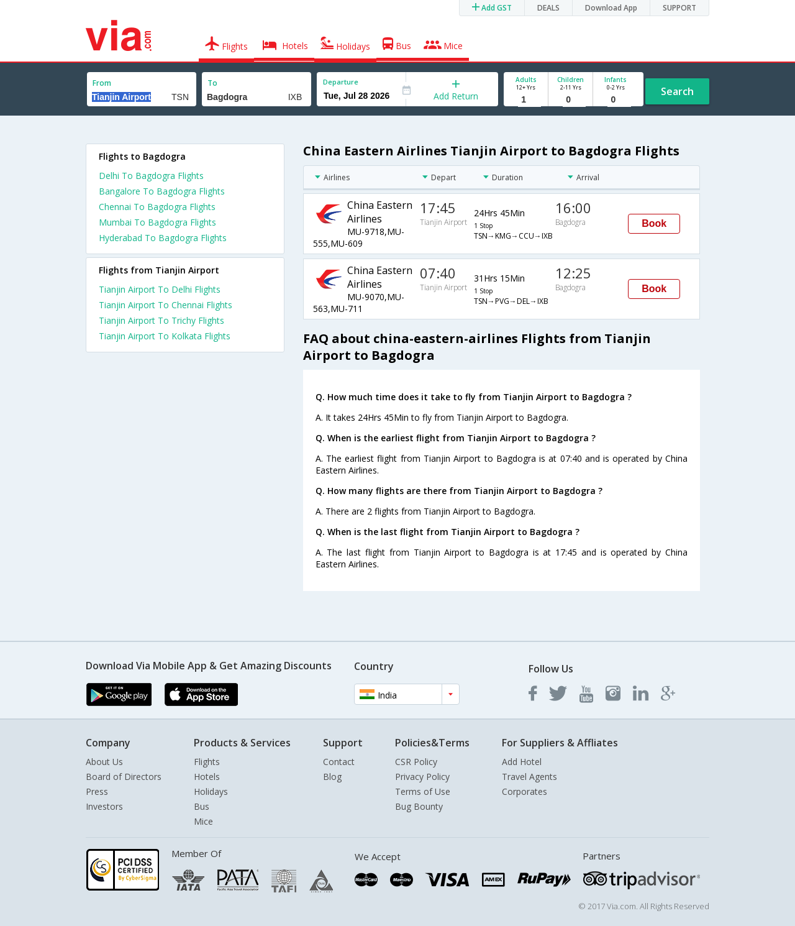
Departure (340, 81)
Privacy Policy (422, 776)
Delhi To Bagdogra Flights (151, 175)
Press (97, 791)
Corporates (524, 791)
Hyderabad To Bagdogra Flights (163, 238)
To (212, 83)
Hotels (207, 776)
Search (677, 91)
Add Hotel (522, 762)
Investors (104, 806)
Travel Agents (529, 776)
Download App (611, 7)
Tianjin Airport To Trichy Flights (161, 320)
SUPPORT (679, 7)
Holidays (211, 791)
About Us (104, 762)
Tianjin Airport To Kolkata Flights (164, 336)
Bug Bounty (419, 806)
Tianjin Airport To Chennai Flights (165, 305)
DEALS (548, 7)
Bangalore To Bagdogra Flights (162, 191)
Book (654, 223)
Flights (207, 762)
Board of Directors (123, 776)
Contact (339, 762)
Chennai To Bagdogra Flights (157, 207)
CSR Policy (416, 762)
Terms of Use (422, 791)
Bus (201, 806)
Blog (332, 776)
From (102, 83)
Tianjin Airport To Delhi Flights (159, 289)
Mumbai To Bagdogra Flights (157, 222)
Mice (203, 821)
